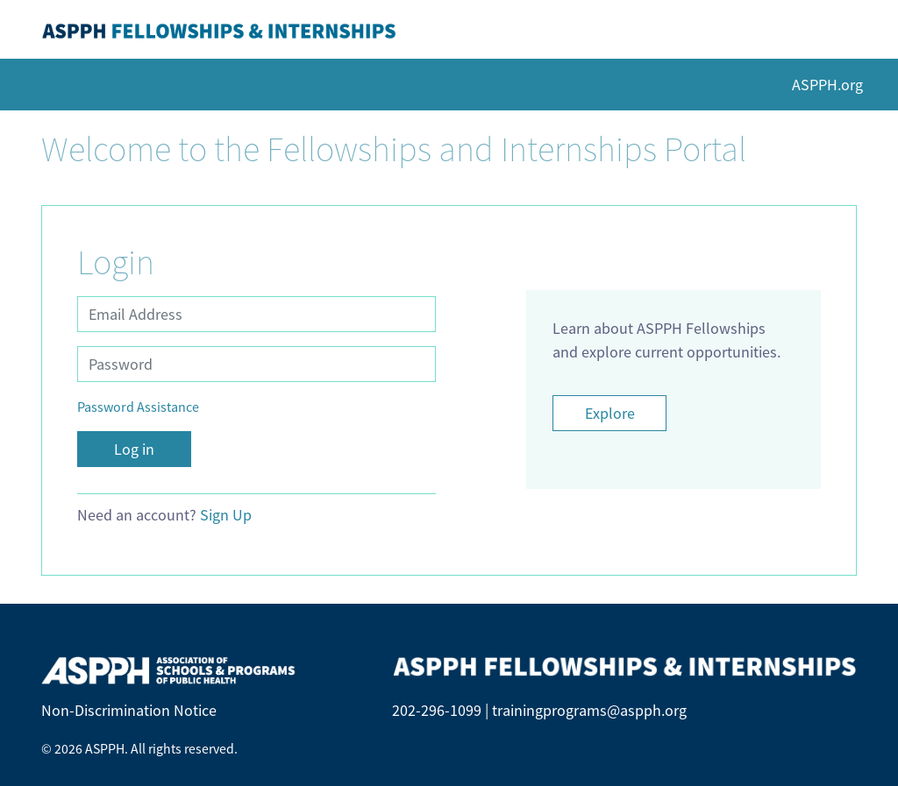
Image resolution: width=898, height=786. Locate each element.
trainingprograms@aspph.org (589, 710)
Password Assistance (138, 406)
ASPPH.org (827, 84)
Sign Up (226, 515)
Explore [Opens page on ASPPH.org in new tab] (610, 413)
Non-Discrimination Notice (129, 710)
